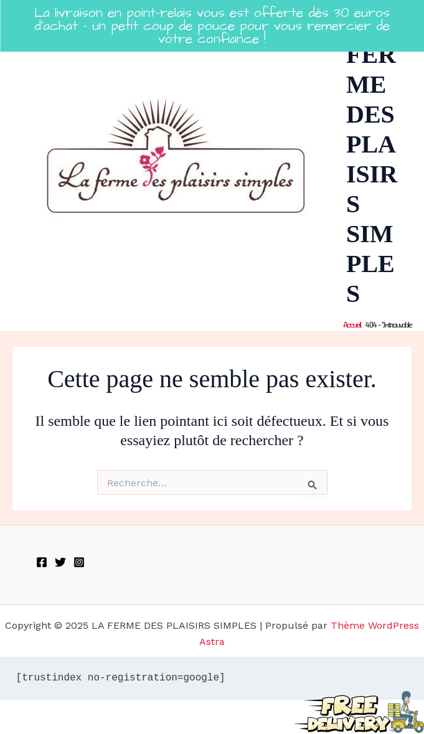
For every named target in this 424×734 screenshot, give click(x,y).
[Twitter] (60, 562)
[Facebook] (41, 562)
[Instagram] (79, 562)
